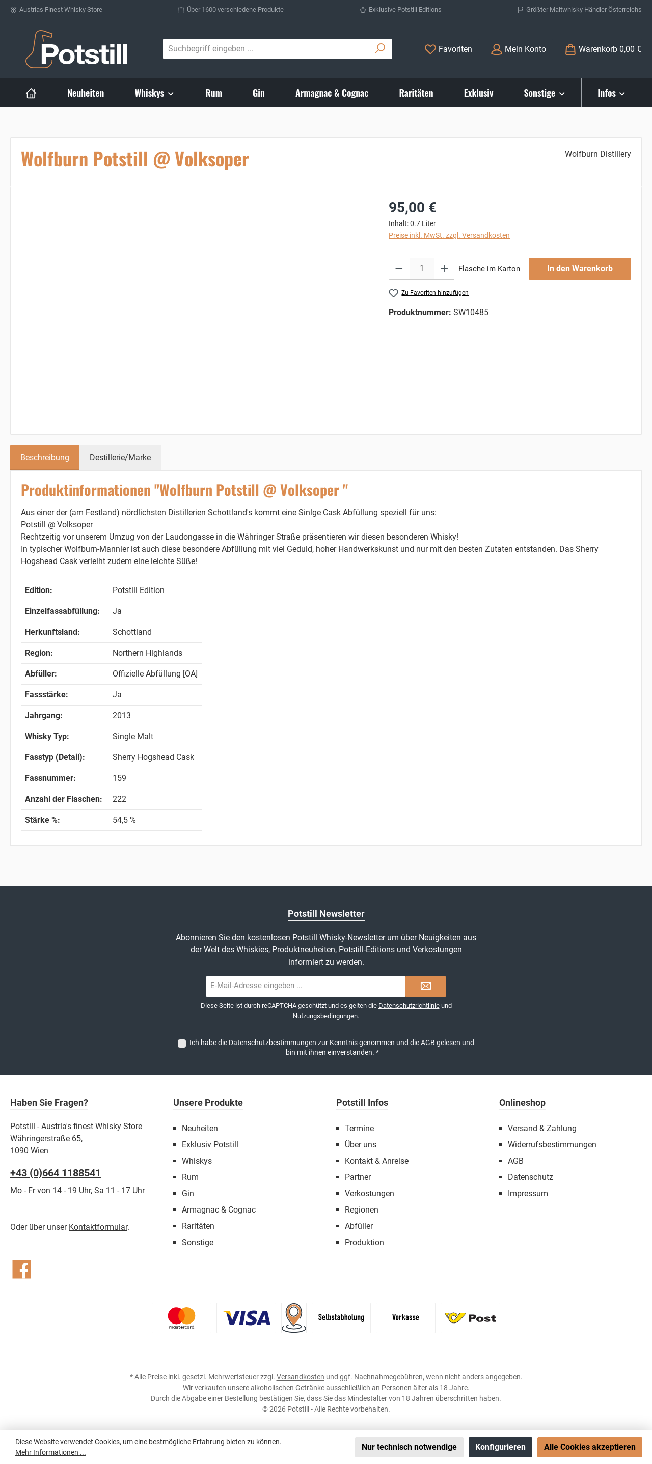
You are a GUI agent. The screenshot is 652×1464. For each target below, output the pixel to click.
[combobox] (266, 49)
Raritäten (198, 1226)
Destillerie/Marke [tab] (120, 457)
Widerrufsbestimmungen (552, 1144)
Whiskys (197, 1161)
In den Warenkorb (580, 268)
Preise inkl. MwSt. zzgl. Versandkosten (449, 235)
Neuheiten (200, 1128)
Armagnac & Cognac (219, 1210)
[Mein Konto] (518, 49)
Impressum (528, 1193)
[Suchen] (380, 49)
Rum (190, 1177)
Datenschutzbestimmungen (272, 1042)
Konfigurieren (500, 1447)
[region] (194, 306)
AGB (428, 1042)
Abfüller (359, 1226)
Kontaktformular (98, 1227)
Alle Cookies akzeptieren (590, 1447)
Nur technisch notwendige (409, 1447)
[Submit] (425, 986)
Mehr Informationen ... (50, 1452)
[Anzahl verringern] (399, 269)
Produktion (364, 1242)
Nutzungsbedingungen (325, 1016)
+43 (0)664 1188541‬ (55, 1173)
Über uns (360, 1144)
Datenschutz (530, 1177)
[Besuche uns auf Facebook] (21, 1269)
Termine (359, 1128)
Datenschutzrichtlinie (409, 1005)
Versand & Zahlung (542, 1128)
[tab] (44, 457)
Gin (188, 1193)
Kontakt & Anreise (377, 1161)
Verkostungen (369, 1193)
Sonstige (197, 1242)
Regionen (361, 1210)
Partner (358, 1177)
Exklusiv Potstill (210, 1144)
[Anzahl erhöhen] (444, 269)
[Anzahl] (421, 269)
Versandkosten (300, 1377)
